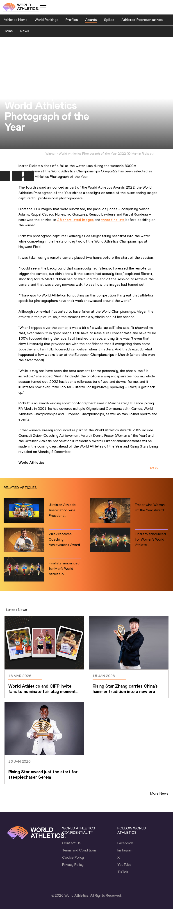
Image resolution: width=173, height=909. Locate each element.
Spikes (109, 20)
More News (159, 793)
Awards (91, 20)
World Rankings (46, 20)
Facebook (125, 843)
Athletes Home (15, 20)
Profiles (72, 20)
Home (8, 31)
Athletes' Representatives (142, 20)
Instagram (124, 850)
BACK (153, 468)
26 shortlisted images (75, 220)
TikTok (122, 872)
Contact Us (71, 843)
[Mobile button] (43, 7)
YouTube (124, 864)
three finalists (113, 220)
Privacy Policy (73, 864)
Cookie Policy (73, 857)
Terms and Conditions (79, 850)
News (24, 31)
